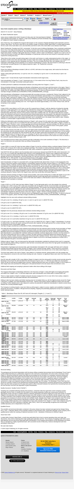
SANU (65, 30)
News (16, 16)
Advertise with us (17, 457)
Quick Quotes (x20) (11, 445)
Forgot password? (44, 22)
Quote (33, 18)
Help (46, 9)
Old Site (30, 9)
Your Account (59, 9)
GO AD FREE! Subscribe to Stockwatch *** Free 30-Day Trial (48, 443)
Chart (33, 20)
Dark (14, 9)
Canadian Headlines (26, 449)
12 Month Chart (25, 442)
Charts (11, 16)
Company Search (10, 444)
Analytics (38, 16)
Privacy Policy (65, 472)
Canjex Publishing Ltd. (10, 472)
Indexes (23, 16)
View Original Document (60, 38)
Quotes (4, 16)
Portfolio (30, 16)
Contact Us (52, 9)
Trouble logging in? (44, 23)
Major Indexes (9, 447)
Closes (40, 20)
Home (35, 9)
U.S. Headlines (25, 451)
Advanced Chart (25, 444)
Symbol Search (9, 442)
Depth (47, 18)
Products (40, 9)
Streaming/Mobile (22, 9)
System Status (69, 9)
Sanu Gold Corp (58, 29)
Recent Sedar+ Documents (61, 37)
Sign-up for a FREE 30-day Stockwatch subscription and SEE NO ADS (43, 11)
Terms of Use (58, 472)
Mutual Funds (48, 16)
